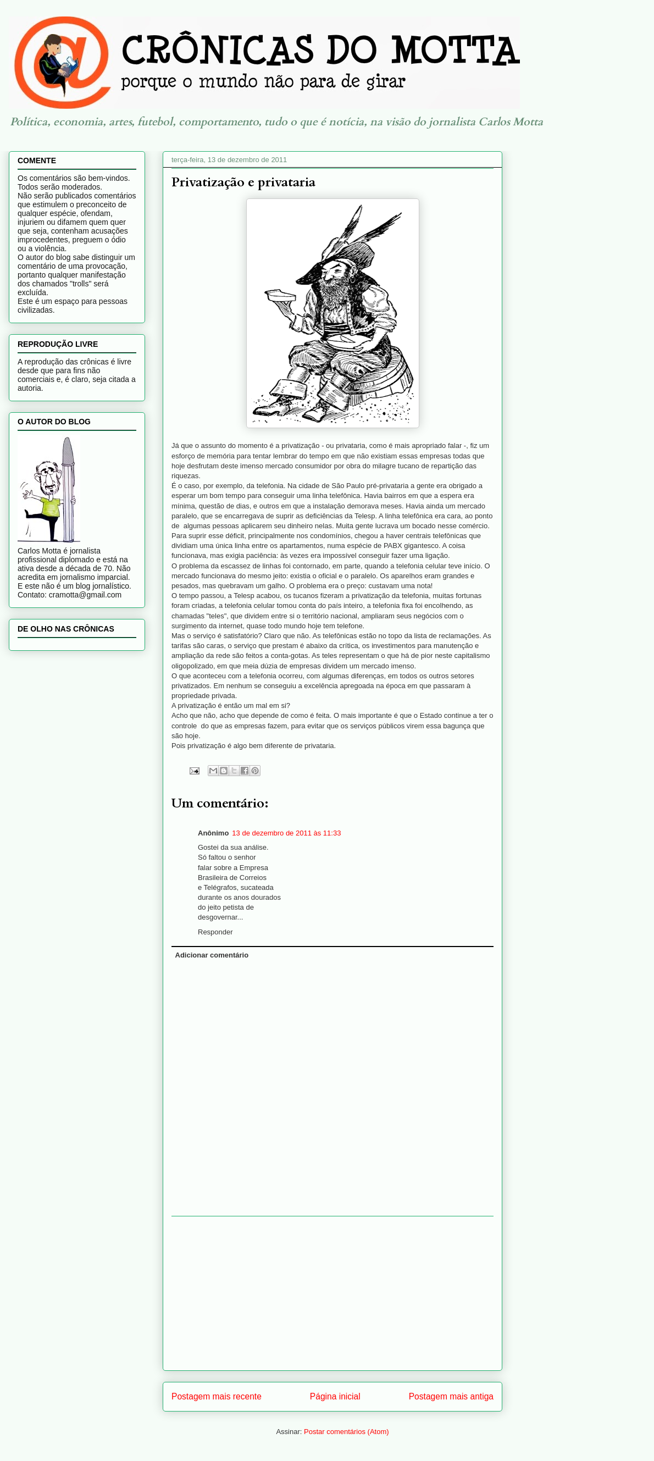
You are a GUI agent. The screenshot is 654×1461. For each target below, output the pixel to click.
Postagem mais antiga (451, 1396)
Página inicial (335, 1396)
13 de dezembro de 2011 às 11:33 (286, 833)
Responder (215, 932)
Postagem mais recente (216, 1396)
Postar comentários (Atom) (346, 1431)
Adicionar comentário (212, 955)
